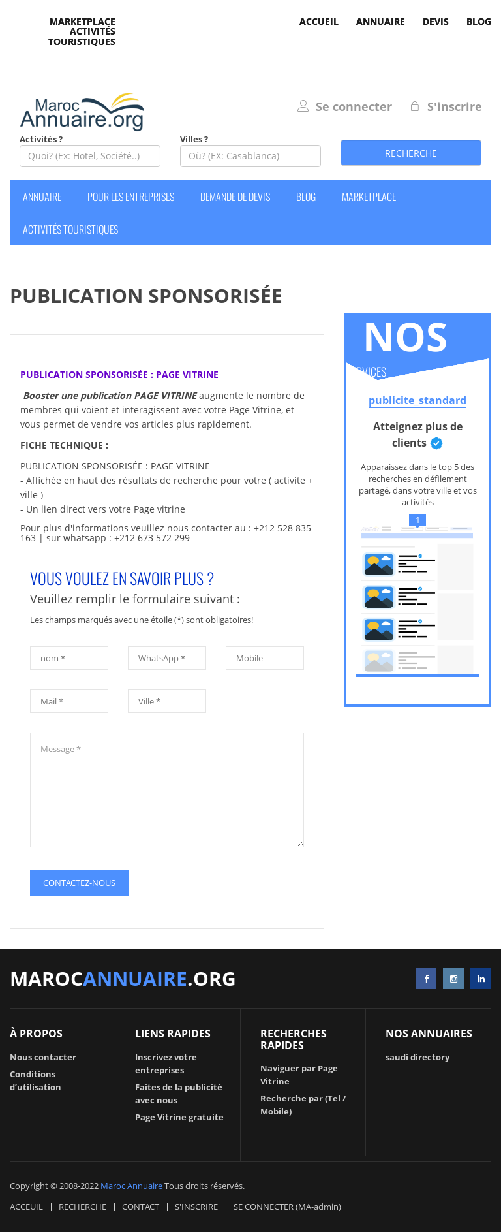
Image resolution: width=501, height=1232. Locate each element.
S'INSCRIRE (196, 1206)
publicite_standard (417, 400)
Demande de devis (235, 196)
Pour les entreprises (130, 196)
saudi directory (417, 1057)
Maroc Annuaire (131, 1186)
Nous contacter (43, 1057)
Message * (167, 790)
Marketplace (82, 21)
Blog (478, 21)
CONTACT (140, 1206)
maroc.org (123, 978)
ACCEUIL (26, 1206)
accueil (319, 21)
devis (436, 21)
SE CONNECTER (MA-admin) (287, 1206)
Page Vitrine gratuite (179, 1117)
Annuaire (380, 21)
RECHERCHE (82, 1206)
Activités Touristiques (81, 36)
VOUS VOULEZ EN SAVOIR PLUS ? (122, 578)
